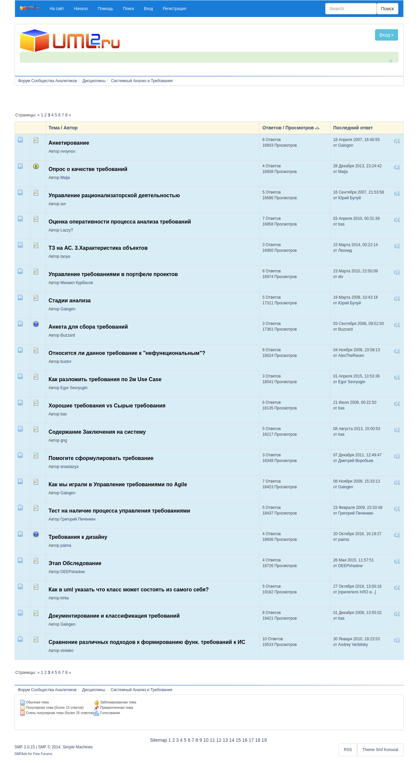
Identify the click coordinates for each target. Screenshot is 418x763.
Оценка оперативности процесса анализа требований (120, 222)
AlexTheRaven (351, 355)
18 (257, 740)
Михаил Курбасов (77, 282)
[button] (57, 8)
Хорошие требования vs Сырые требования (107, 405)
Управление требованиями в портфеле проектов (113, 274)
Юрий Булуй (349, 198)
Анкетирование (69, 143)
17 (251, 740)
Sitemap (158, 740)
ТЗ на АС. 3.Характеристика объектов (98, 248)
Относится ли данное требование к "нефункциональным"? (127, 353)
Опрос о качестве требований (88, 169)
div (340, 276)
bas (341, 224)
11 (212, 740)
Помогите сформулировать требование (101, 458)
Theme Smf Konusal (380, 749)
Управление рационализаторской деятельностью (114, 195)
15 (238, 740)
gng (64, 440)
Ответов (272, 127)
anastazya (69, 466)
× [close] (391, 60)
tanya (65, 256)
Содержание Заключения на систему (97, 432)
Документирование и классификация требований (114, 616)
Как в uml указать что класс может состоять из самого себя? (129, 589)
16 (244, 740)
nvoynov (68, 151)
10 (206, 740)
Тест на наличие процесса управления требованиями (119, 511)
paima (66, 545)
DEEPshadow (73, 571)
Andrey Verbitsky (353, 644)
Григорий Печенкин (78, 519)
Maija (65, 177)
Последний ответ (353, 127)
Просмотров (302, 127)
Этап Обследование (75, 563)
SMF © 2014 (49, 747)
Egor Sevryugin (74, 387)
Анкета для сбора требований (88, 327)
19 (264, 740)
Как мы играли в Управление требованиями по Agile (118, 484)
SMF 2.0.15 (25, 747)
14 (231, 740)
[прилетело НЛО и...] (357, 592)
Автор (70, 127)
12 (218, 740)
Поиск (387, 8)
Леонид (345, 250)
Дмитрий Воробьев (355, 460)
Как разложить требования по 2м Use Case (105, 379)
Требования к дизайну (78, 537)
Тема (54, 127)
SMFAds (21, 754)
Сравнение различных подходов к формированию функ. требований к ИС (147, 642)
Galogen (345, 145)
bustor (66, 361)
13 (225, 740)
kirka (65, 598)
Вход (386, 35)
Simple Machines (78, 747)
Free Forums (42, 754)
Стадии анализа (70, 300)
